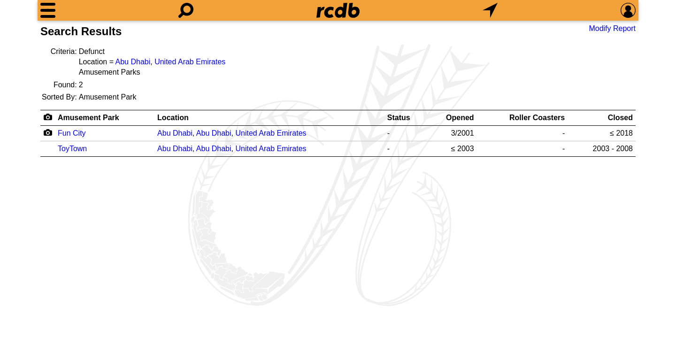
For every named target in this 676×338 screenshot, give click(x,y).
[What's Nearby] (490, 10)
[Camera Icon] (47, 132)
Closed (620, 118)
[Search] (185, 10)
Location (173, 118)
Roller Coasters (537, 118)
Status (398, 118)
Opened (460, 118)
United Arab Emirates (189, 62)
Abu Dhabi (133, 62)
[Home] (338, 10)
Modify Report (612, 28)
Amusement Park (88, 118)
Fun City (72, 133)
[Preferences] (628, 10)
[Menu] (47, 10)
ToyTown (72, 149)
